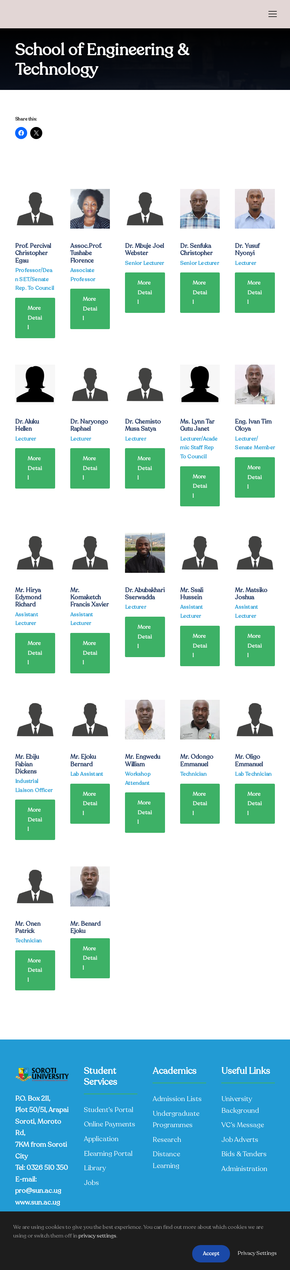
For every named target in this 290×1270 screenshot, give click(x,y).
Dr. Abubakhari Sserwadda (145, 594)
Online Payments (109, 1124)
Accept (211, 1253)
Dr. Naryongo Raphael (89, 425)
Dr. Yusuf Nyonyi (247, 249)
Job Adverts (239, 1139)
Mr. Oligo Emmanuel (249, 760)
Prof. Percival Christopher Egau (33, 253)
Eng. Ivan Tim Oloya (253, 425)
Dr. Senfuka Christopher (196, 249)
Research (167, 1139)
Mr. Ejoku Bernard (83, 760)
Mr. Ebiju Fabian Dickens (27, 764)
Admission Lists (177, 1098)
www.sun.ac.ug (37, 1202)
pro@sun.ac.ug (38, 1190)
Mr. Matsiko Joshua (251, 594)
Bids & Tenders (244, 1154)
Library (95, 1168)
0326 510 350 (47, 1167)
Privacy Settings (257, 1253)
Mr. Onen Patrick (27, 927)
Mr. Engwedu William (142, 760)
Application (101, 1138)
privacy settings (97, 1235)
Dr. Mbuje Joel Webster (144, 249)
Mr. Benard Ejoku (85, 927)
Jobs (91, 1182)
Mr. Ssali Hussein (191, 594)
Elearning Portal (108, 1153)
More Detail (35, 317)
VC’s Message (242, 1124)
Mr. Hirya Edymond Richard (28, 597)
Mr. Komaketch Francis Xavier (89, 597)
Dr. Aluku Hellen (27, 425)
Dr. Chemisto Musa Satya (143, 425)
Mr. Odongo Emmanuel (196, 760)
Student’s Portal (108, 1109)
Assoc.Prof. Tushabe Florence (86, 253)
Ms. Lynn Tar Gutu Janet (197, 425)
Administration (244, 1168)
